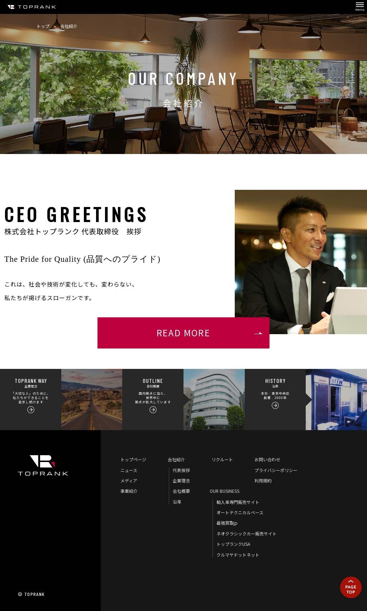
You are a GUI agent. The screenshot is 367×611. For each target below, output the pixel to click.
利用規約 (263, 480)
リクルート (222, 459)
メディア (128, 480)
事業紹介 (129, 491)
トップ (43, 26)
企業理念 (181, 480)
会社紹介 (176, 459)
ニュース (128, 470)
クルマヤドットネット (237, 555)
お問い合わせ (267, 459)
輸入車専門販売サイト (237, 502)
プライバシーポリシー (275, 470)
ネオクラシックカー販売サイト (246, 533)
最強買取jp (227, 523)
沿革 (177, 502)
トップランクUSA (233, 544)
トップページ (133, 459)
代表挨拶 (181, 470)
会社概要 (181, 491)
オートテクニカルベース (239, 512)
